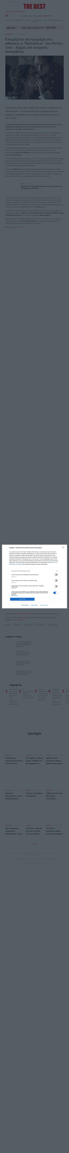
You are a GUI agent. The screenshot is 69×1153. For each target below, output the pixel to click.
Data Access (34, 605)
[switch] (55, 574)
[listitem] (34, 571)
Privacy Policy (44, 605)
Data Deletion (25, 605)
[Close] (63, 547)
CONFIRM (22, 599)
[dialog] (34, 576)
